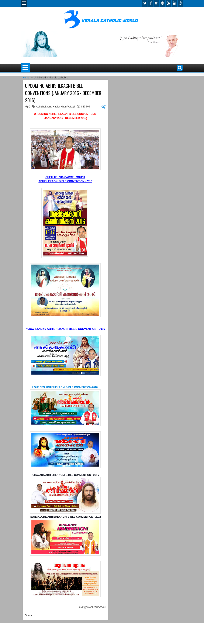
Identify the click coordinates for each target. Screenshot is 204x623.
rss (168, 3)
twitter (145, 3)
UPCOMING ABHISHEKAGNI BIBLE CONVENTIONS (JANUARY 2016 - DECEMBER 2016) (63, 93)
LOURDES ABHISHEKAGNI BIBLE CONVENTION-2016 (65, 387)
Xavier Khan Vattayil (64, 106)
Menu (24, 3)
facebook (150, 3)
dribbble (180, 3)
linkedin (174, 3)
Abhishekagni (43, 106)
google (156, 3)
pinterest (162, 3)
